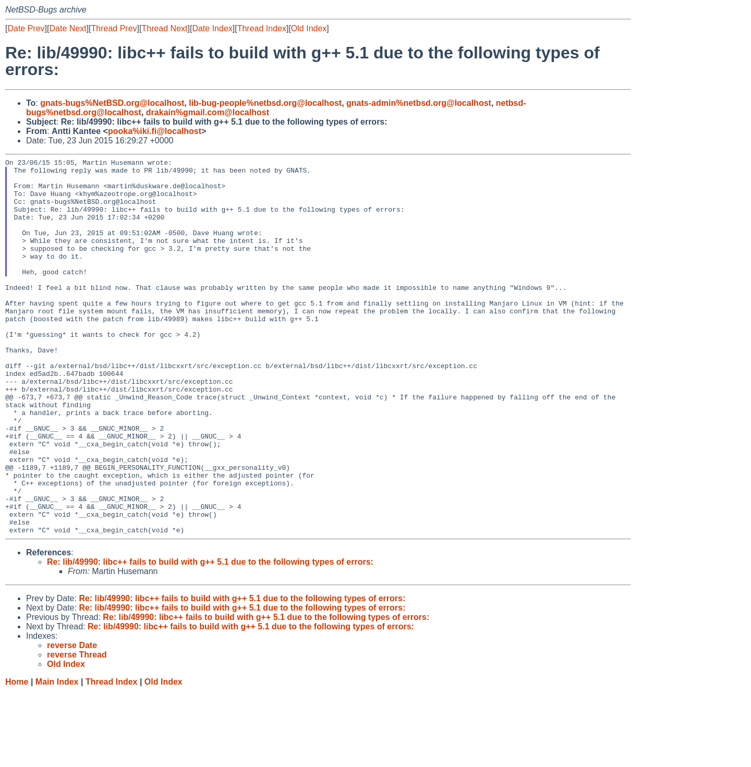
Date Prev (25, 28)
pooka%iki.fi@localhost (154, 131)
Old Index (308, 28)
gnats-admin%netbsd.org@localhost (418, 103)
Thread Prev (114, 28)
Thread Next (164, 28)
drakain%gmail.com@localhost (207, 112)
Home (16, 756)
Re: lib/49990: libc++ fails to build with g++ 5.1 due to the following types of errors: (210, 636)
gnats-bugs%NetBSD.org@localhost (112, 103)
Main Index (57, 756)
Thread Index (261, 28)
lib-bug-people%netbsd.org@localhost (265, 103)
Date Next (67, 28)
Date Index (212, 28)
